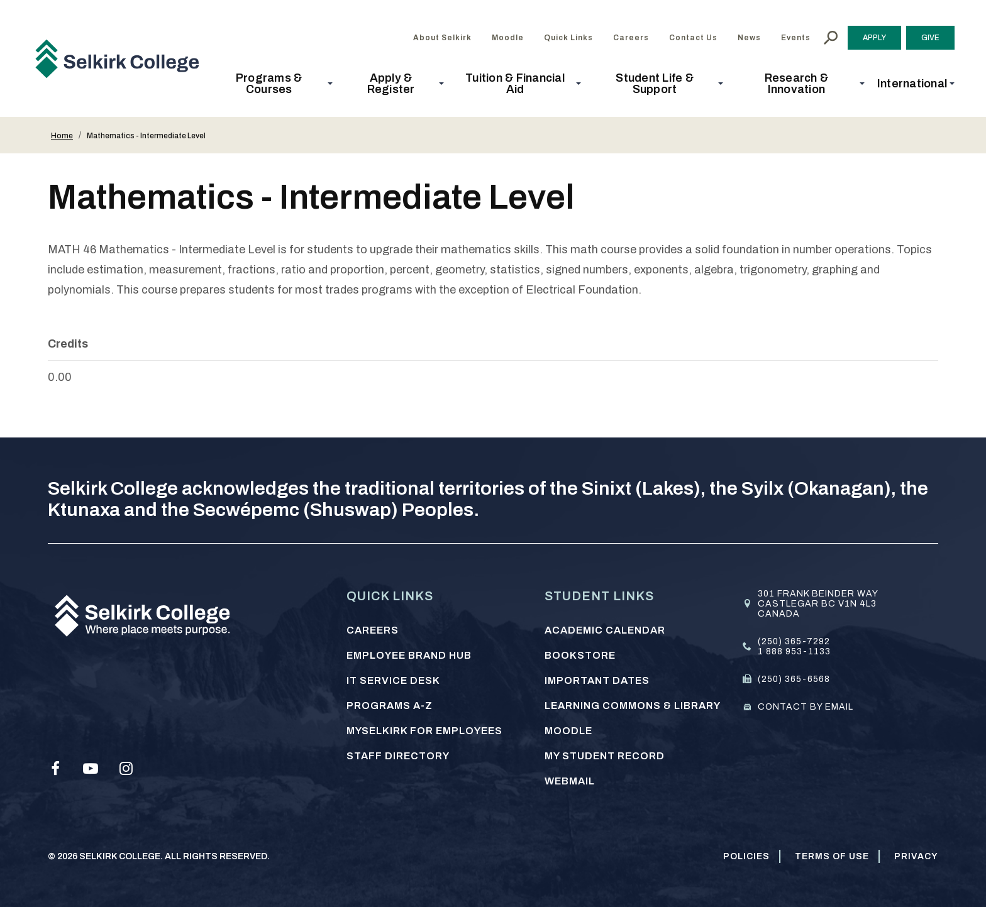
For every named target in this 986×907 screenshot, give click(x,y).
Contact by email (805, 707)
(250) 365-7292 (794, 641)
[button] (273, 83)
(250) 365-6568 (794, 679)
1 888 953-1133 (794, 651)
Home (62, 135)
